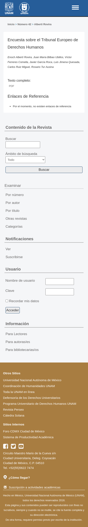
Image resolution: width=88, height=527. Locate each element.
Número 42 (24, 24)
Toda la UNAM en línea (18, 392)
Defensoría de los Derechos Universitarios (31, 397)
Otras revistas (16, 219)
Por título (12, 211)
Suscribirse (14, 257)
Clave (10, 291)
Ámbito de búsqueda (25, 157)
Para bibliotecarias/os (22, 350)
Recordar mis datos (24, 301)
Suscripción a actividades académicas (32, 487)
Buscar (23, 142)
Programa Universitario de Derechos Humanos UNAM (39, 403)
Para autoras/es (18, 342)
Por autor (13, 203)
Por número (15, 195)
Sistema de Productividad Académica (28, 437)
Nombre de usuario (20, 280)
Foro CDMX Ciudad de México (23, 431)
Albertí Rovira (43, 24)
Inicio (11, 24)
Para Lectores (16, 334)
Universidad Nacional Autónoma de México (32, 380)
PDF (11, 86)
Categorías (14, 226)
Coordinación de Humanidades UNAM (29, 386)
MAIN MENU (75, 7)
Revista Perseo (13, 409)
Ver (8, 249)
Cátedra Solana (13, 415)
